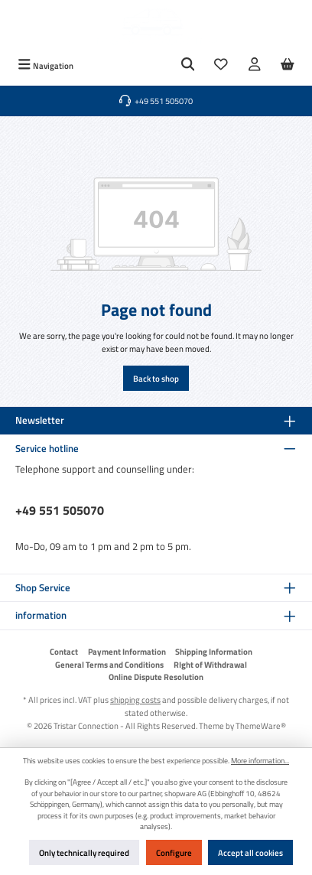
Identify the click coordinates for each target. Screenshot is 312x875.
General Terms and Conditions (109, 665)
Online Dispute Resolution (156, 677)
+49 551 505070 (59, 510)
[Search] (188, 65)
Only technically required (84, 852)
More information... (260, 761)
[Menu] (45, 65)
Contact (64, 652)
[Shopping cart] (287, 65)
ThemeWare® (261, 725)
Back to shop (156, 378)
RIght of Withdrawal (210, 665)
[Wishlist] (221, 65)
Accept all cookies (250, 852)
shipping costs (135, 699)
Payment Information (127, 652)
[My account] (254, 65)
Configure (174, 852)
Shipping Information (213, 652)
